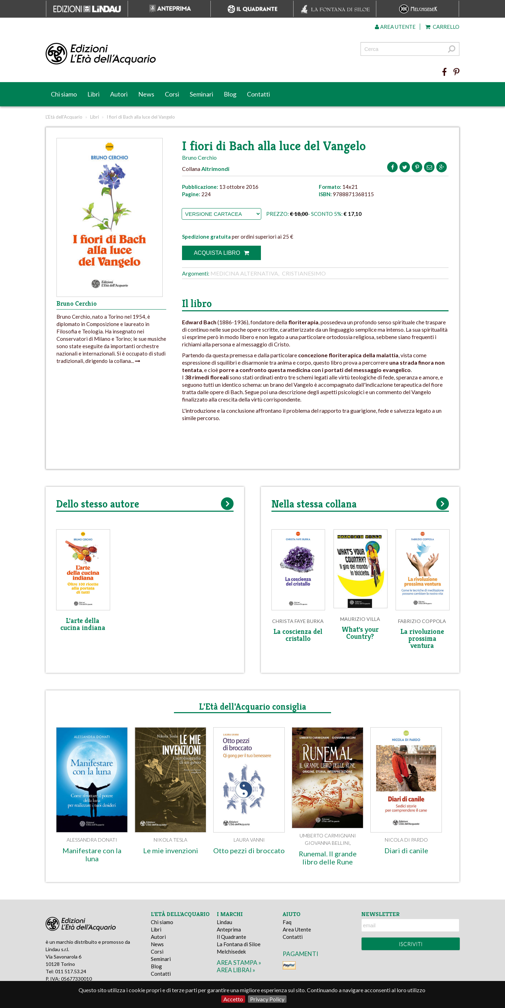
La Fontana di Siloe (239, 944)
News (146, 94)
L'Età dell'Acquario (64, 117)
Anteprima (229, 929)
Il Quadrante (231, 937)
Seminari (201, 94)
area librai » (236, 970)
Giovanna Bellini (327, 843)
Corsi (172, 94)
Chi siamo (64, 94)
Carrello (442, 27)
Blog (230, 94)
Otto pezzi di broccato (249, 850)
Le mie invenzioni (170, 850)
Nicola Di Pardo (406, 840)
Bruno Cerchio (199, 157)
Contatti (258, 94)
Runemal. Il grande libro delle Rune (328, 857)
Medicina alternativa (244, 273)
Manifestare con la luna (91, 854)
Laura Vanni (249, 840)
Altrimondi (215, 168)
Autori (119, 94)
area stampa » (239, 962)
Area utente (395, 27)
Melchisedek (231, 951)
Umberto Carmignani (327, 835)
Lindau (224, 922)
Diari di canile (406, 850)
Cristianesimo (304, 273)
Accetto (233, 999)
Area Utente (297, 929)
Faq (287, 922)
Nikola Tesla (170, 840)
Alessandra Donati (92, 840)
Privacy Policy (267, 999)
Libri (93, 94)
